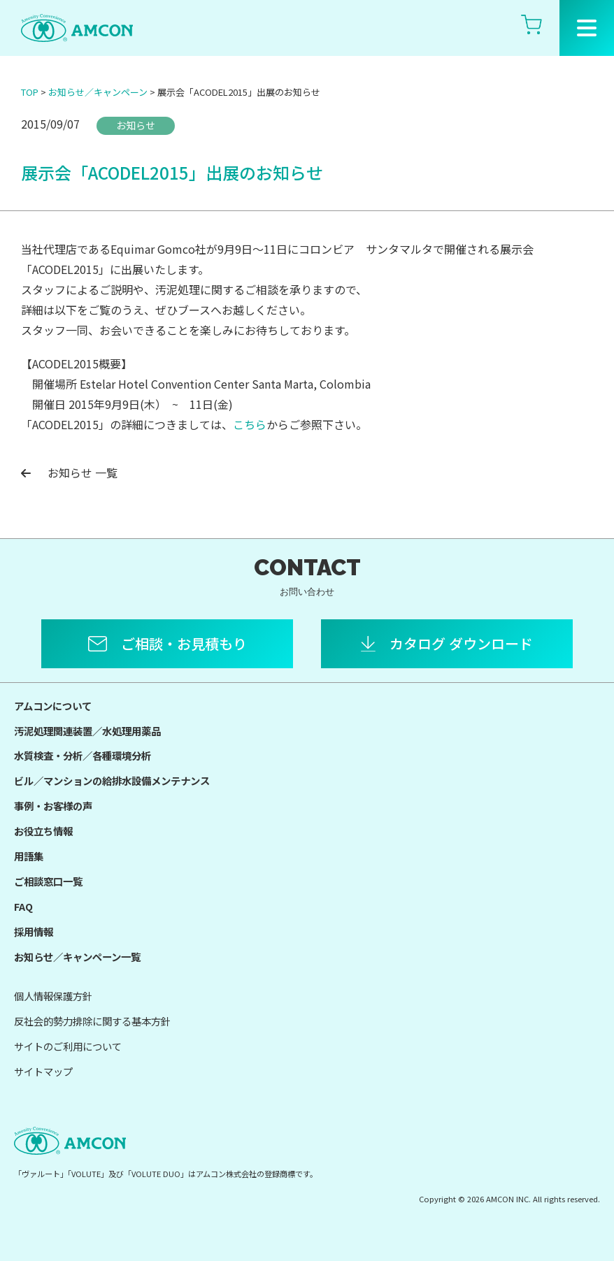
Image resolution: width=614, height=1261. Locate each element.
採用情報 (33, 931)
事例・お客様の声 (53, 805)
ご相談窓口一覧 (48, 881)
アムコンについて (53, 705)
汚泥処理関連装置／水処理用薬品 (87, 730)
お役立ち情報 (43, 830)
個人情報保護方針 (53, 995)
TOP (29, 92)
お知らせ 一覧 (69, 472)
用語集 (28, 856)
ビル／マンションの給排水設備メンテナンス (112, 780)
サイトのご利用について (68, 1046)
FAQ (23, 906)
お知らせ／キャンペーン (98, 92)
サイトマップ (43, 1071)
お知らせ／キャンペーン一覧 (77, 956)
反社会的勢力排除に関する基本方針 (92, 1021)
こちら (249, 424)
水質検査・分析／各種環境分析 (82, 755)
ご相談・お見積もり (184, 643)
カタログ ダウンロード (461, 643)
